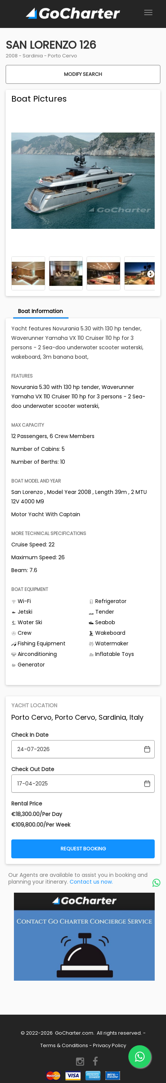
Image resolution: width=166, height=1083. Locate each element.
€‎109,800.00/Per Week (40, 824)
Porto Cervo (62, 55)
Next (151, 274)
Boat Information (40, 311)
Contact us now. (91, 882)
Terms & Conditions (64, 1045)
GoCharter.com (73, 1033)
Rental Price (26, 803)
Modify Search (83, 74)
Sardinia (33, 55)
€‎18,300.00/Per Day (36, 814)
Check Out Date (32, 769)
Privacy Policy (109, 1045)
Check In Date (30, 734)
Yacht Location (34, 705)
